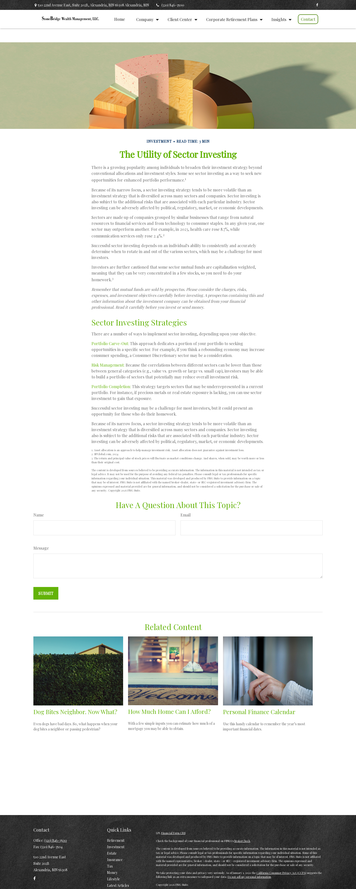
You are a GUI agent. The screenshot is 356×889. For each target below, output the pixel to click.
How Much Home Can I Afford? (169, 711)
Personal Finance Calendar (259, 712)
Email (185, 514)
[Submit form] (45, 593)
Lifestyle (113, 879)
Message (41, 548)
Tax (110, 866)
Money (112, 872)
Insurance (115, 859)
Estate (112, 853)
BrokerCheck (242, 841)
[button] (119, 19)
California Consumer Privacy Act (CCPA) (281, 873)
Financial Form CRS (173, 833)
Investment (115, 846)
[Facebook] (317, 5)
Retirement (115, 840)
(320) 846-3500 (169, 5)
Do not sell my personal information (249, 877)
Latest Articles (118, 885)
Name (38, 514)
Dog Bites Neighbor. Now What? (75, 712)
